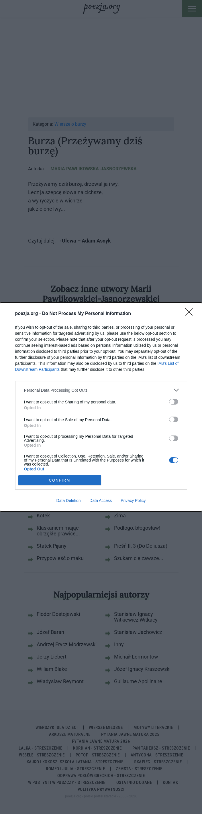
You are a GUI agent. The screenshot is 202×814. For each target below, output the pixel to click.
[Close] (190, 313)
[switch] (173, 402)
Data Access (100, 500)
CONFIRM (59, 480)
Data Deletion (68, 500)
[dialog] (101, 407)
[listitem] (101, 390)
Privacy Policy (133, 500)
